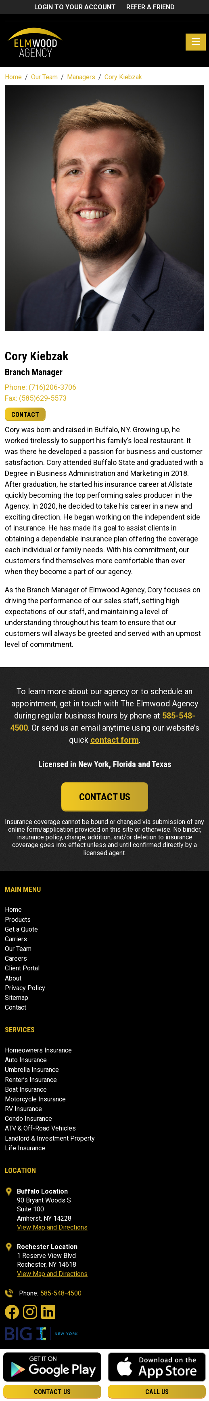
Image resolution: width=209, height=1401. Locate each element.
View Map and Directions (52, 1227)
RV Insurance (23, 1109)
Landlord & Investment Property (50, 1138)
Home (13, 909)
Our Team (18, 949)
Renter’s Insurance (31, 1080)
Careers (16, 958)
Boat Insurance (26, 1089)
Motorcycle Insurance (35, 1099)
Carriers (16, 939)
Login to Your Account (75, 7)
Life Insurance (25, 1148)
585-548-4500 (61, 1293)
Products (18, 919)
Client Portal (22, 968)
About (13, 978)
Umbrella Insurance (32, 1069)
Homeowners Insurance (38, 1050)
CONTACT (25, 414)
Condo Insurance (28, 1118)
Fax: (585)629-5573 (36, 398)
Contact (15, 1007)
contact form (114, 740)
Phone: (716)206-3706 (40, 387)
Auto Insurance (26, 1060)
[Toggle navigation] (196, 42)
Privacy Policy (25, 988)
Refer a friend (150, 7)
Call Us (157, 1392)
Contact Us (104, 797)
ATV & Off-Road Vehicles (40, 1128)
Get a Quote (21, 929)
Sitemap (16, 998)
